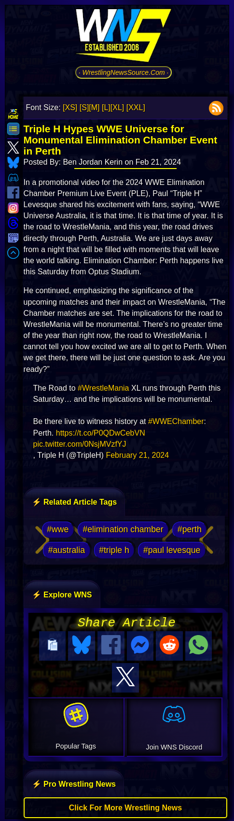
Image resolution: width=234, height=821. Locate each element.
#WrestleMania (103, 388)
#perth (190, 529)
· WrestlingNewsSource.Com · (124, 72)
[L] (106, 107)
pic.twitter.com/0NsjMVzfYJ (79, 444)
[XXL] (135, 107)
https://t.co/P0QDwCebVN (100, 433)
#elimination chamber (123, 529)
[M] (94, 107)
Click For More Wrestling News (125, 805)
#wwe (58, 529)
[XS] (70, 107)
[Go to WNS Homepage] (123, 37)
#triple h (114, 550)
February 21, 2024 (137, 455)
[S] (84, 107)
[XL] (117, 107)
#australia (66, 550)
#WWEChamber (176, 421)
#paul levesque (171, 550)
